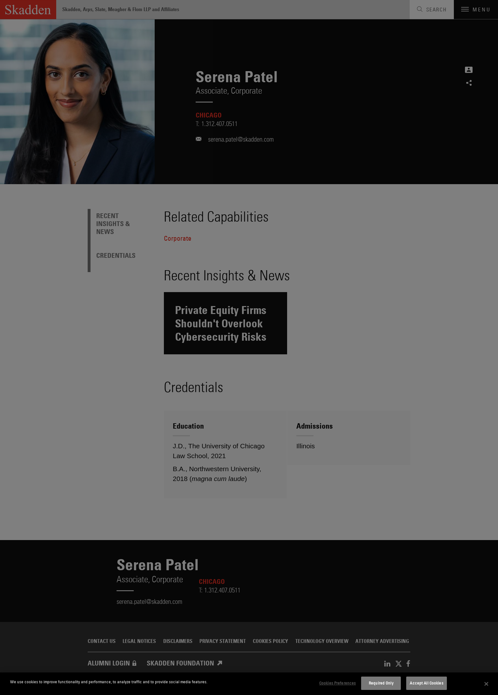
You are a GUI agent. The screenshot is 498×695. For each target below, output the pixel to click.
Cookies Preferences (337, 682)
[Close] (486, 684)
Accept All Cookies (426, 682)
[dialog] (249, 683)
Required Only (381, 682)
